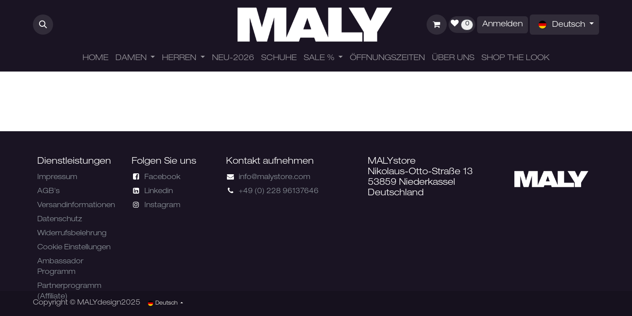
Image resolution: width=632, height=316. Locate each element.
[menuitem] (95, 58)
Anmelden (502, 25)
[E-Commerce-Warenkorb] (437, 24)
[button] (43, 24)
